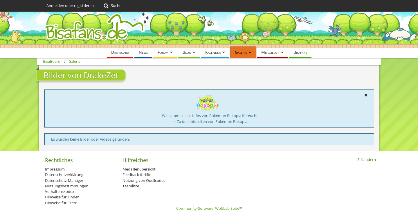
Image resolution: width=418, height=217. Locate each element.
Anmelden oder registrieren (70, 5)
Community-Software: (209, 208)
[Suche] (112, 6)
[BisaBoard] (209, 30)
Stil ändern (366, 159)
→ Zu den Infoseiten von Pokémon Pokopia (209, 121)
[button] (365, 95)
